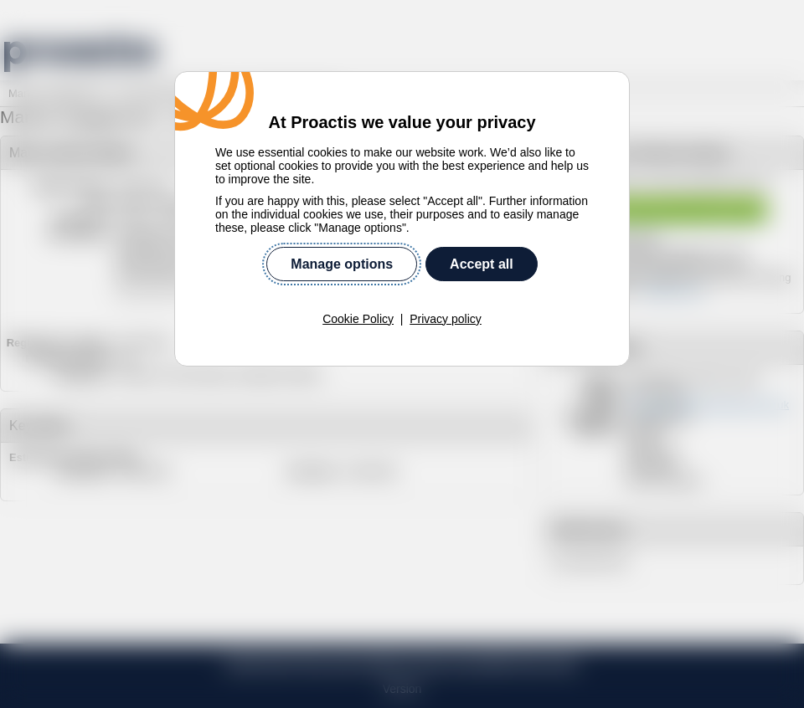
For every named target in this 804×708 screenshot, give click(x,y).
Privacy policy (446, 319)
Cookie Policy (358, 319)
